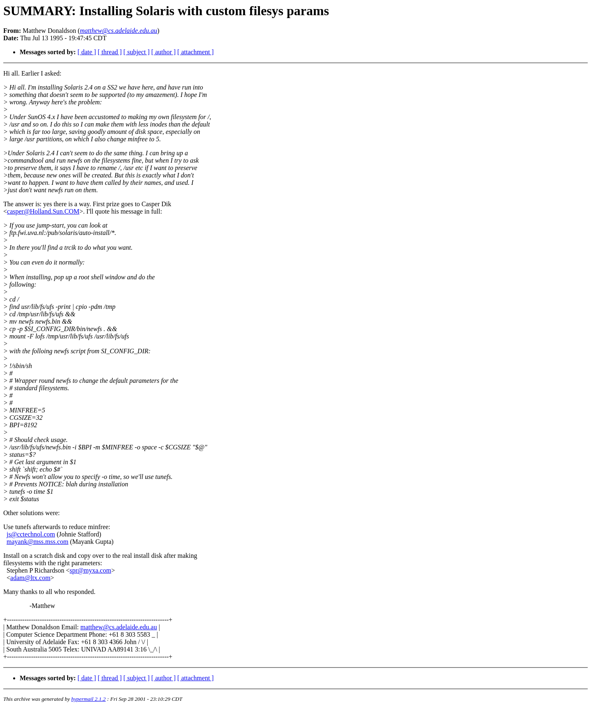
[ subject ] (136, 51)
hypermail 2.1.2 (88, 699)
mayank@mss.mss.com (37, 541)
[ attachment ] (195, 51)
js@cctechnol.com (31, 534)
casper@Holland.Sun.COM (43, 211)
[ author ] (163, 51)
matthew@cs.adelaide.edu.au (118, 627)
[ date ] (87, 51)
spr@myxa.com (90, 570)
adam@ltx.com (30, 577)
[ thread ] (110, 51)
